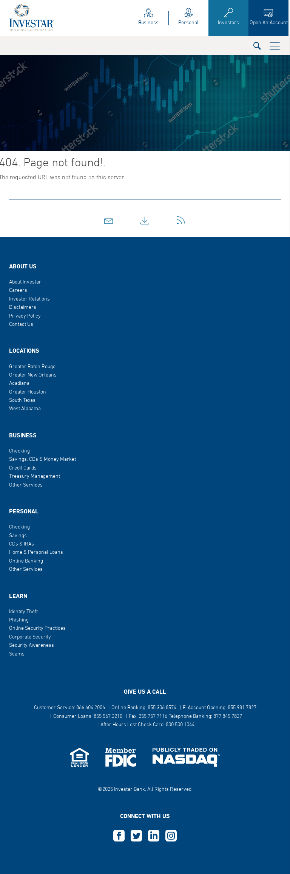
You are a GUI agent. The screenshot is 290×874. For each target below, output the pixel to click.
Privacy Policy (25, 316)
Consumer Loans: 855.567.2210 (87, 716)
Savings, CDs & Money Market (42, 459)
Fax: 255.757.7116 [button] (148, 716)
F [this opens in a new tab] (119, 835)
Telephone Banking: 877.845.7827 (205, 716)
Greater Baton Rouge (32, 367)
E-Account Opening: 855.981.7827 (219, 708)
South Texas (22, 400)
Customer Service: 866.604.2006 (69, 708)
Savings (18, 536)
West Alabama (25, 409)
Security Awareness (31, 645)
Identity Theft (23, 612)
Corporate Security (30, 637)
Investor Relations (29, 299)
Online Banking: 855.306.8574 (143, 708)
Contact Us (21, 324)
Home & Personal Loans (36, 552)
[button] (257, 45)
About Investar (25, 282)
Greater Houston (27, 392)
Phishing (19, 620)
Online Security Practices (37, 628)
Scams (17, 654)
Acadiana (19, 383)
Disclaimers (22, 307)
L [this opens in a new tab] (153, 835)
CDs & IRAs (21, 544)
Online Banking (26, 561)
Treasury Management (34, 476)
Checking (19, 451)
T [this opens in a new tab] (136, 835)
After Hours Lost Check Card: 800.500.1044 (147, 725)
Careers (18, 290)
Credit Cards (23, 468)
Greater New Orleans (33, 375)
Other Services (26, 485)
